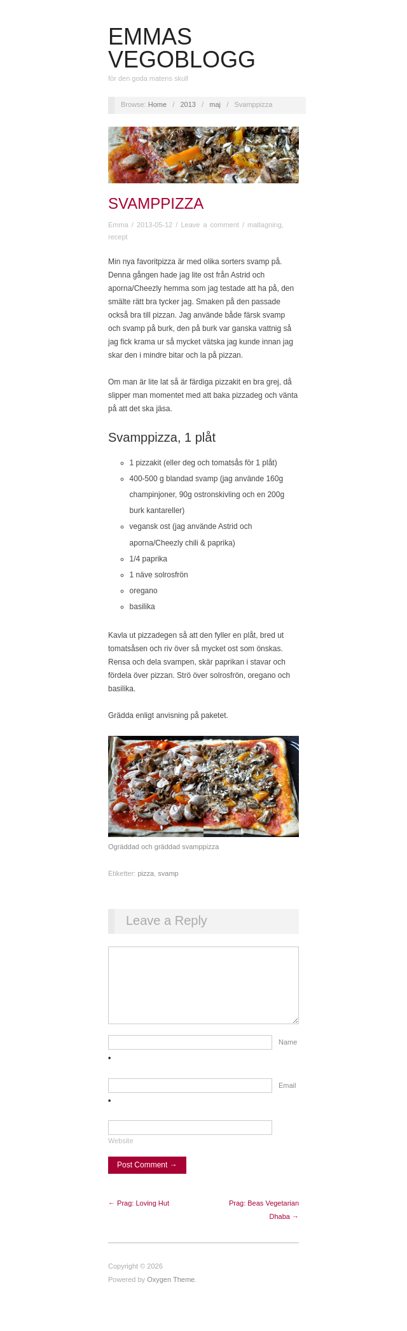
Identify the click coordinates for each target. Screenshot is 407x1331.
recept (118, 237)
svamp (168, 873)
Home (157, 104)
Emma (118, 225)
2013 (187, 104)
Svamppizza (156, 203)
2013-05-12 (154, 225)
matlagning (264, 225)
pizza (145, 873)
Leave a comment (209, 225)
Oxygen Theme (171, 1292)
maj (215, 104)
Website (121, 1153)
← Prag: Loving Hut (138, 1216)
